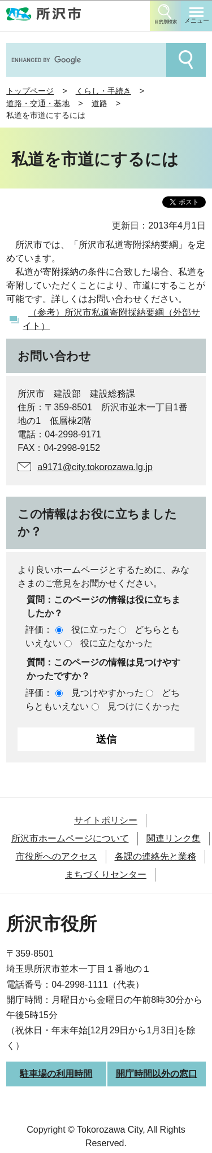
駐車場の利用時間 (56, 1074)
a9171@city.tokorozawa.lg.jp (95, 467)
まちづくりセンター (105, 874)
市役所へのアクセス (56, 856)
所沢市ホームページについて (70, 838)
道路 (99, 103)
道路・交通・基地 (38, 103)
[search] (85, 60)
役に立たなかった (116, 643)
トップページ (30, 90)
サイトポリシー (105, 820)
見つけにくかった (143, 706)
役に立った (93, 629)
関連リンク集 (173, 838)
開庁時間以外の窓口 (156, 1074)
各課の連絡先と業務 (155, 856)
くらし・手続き (103, 90)
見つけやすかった (107, 693)
